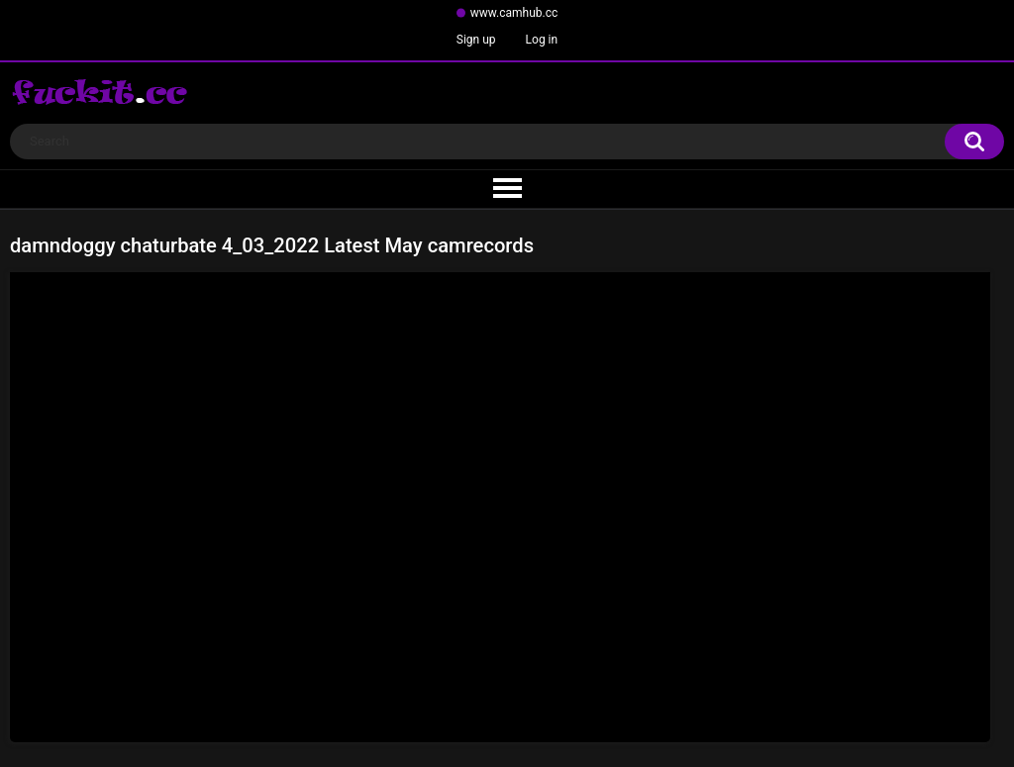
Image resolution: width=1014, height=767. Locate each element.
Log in (542, 40)
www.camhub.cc (514, 13)
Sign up (476, 40)
